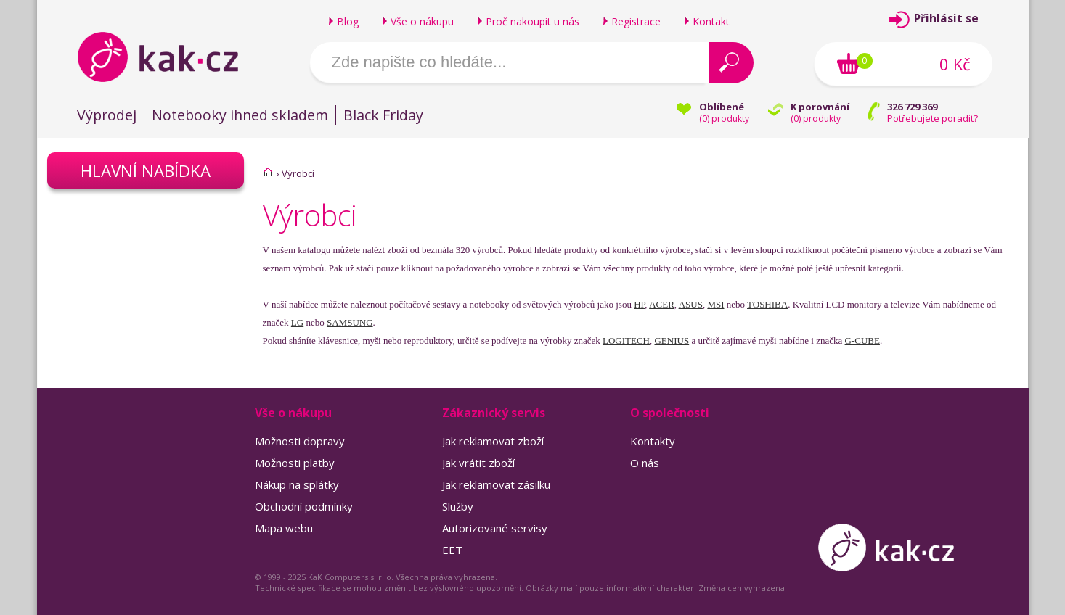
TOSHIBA (767, 304)
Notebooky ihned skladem (240, 115)
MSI (715, 304)
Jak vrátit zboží (478, 462)
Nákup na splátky (297, 484)
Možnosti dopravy (300, 441)
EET (452, 549)
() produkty (724, 118)
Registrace (636, 21)
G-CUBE (862, 340)
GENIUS (671, 340)
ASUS (691, 304)
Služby (457, 506)
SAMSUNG (350, 322)
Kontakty (652, 441)
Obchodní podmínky (304, 506)
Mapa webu (284, 528)
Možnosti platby (295, 462)
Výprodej (106, 115)
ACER (661, 304)
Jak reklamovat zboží (493, 441)
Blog (348, 21)
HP (639, 304)
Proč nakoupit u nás (532, 21)
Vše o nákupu (422, 21)
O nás (644, 462)
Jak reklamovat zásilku (496, 484)
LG (297, 322)
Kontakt (711, 21)
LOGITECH (626, 340)
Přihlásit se (946, 18)
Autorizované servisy (494, 528)
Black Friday (383, 115)
